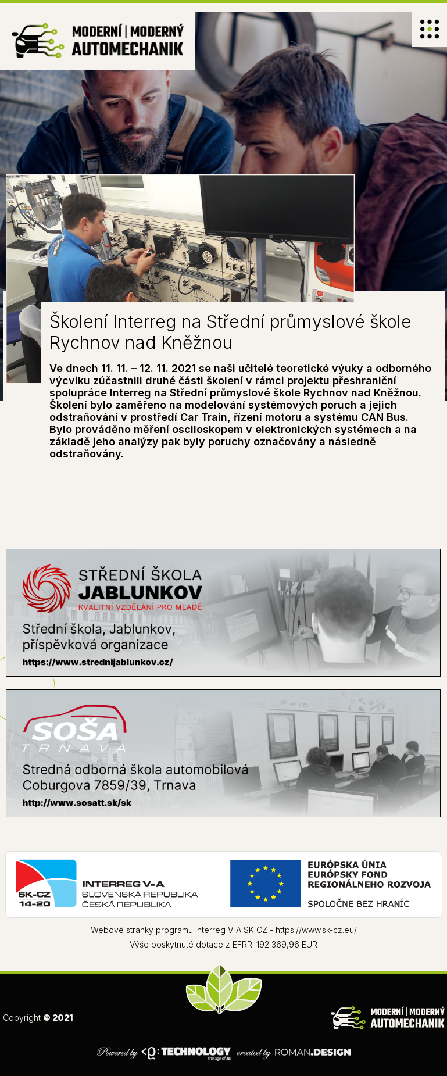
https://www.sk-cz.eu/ (316, 930)
